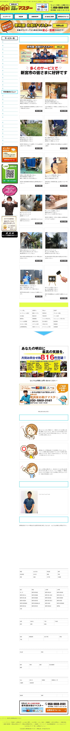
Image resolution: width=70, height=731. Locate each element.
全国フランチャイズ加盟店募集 (10, 117)
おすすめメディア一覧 (30, 726)
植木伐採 (6, 63)
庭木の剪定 (6, 59)
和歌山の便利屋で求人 (9, 136)
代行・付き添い (8, 84)
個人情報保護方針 (51, 724)
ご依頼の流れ (7, 125)
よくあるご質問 (8, 102)
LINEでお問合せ (8, 122)
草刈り (5, 56)
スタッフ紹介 (7, 109)
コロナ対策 (6, 106)
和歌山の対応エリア (9, 133)
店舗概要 (6, 113)
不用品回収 (6, 45)
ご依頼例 (6, 140)
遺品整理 (6, 49)
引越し (5, 70)
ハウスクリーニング (9, 74)
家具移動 (6, 66)
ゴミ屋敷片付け (8, 52)
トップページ (7, 41)
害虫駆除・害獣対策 (9, 77)
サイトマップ (7, 143)
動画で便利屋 (7, 129)
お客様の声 (6, 99)
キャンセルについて (61, 724)
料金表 (5, 95)
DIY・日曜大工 (7, 81)
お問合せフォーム (41, 726)
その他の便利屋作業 (9, 88)
